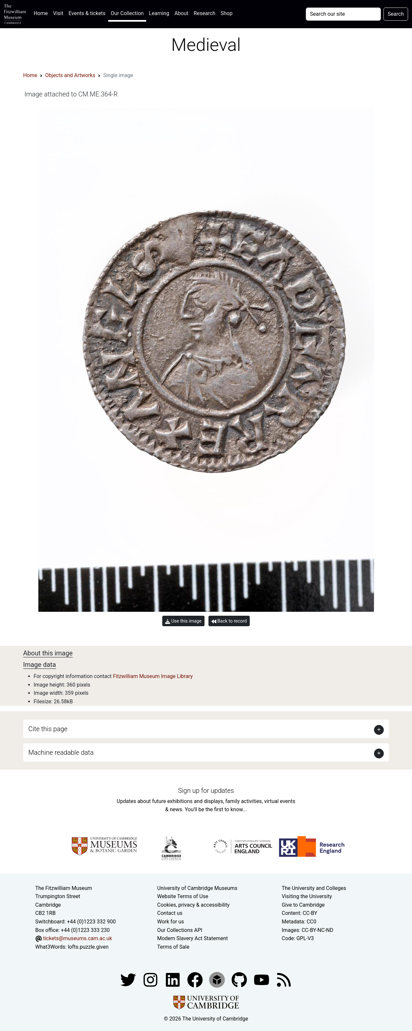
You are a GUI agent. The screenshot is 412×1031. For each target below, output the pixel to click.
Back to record (229, 621)
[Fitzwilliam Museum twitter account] (129, 980)
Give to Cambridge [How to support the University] (303, 905)
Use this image (183, 621)
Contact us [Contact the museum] (170, 913)
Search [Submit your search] (396, 14)
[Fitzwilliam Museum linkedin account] (196, 980)
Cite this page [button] (48, 729)
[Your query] (343, 14)
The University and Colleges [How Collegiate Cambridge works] (314, 888)
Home (42, 12)
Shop (226, 13)
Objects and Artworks (70, 75)
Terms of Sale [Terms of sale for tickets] (173, 947)
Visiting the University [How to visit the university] (307, 896)
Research (204, 13)
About (181, 13)
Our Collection (127, 13)
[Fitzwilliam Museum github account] (240, 980)
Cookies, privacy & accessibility (193, 905)
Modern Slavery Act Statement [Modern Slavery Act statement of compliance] (192, 938)
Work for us (170, 921)
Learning (159, 13)
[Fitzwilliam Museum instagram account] (151, 980)
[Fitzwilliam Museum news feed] (283, 980)
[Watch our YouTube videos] (262, 980)
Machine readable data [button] (61, 752)
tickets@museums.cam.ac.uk (77, 938)
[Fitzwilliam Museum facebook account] (173, 980)
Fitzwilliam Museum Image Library (153, 676)
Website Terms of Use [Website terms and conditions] (182, 896)
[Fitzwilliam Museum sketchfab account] (217, 980)
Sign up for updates (206, 790)
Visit (58, 13)
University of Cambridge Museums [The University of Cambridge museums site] (197, 888)
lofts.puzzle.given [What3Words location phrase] (88, 947)
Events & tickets (87, 13)
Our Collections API (180, 930)
